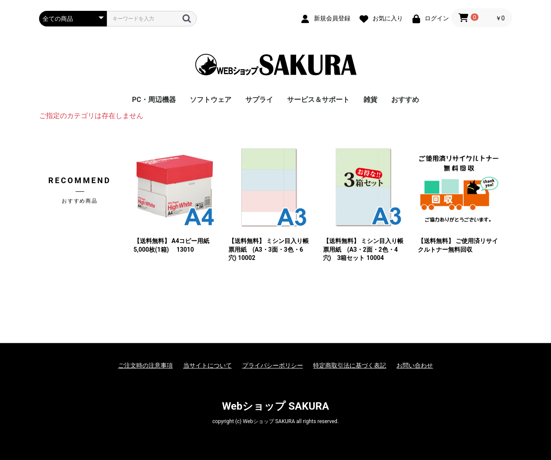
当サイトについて (207, 365)
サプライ (259, 99)
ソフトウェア (210, 99)
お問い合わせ (414, 365)
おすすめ (405, 99)
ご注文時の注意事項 (145, 365)
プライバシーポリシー (272, 365)
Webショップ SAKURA (275, 406)
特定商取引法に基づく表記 (349, 365)
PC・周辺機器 (154, 99)
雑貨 (370, 99)
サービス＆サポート (318, 99)
